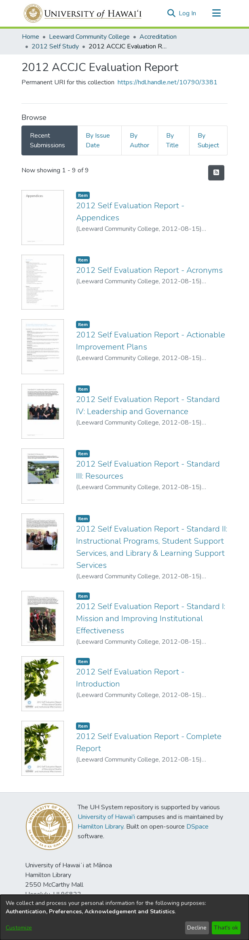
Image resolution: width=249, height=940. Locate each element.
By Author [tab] (139, 140)
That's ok (226, 928)
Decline (197, 928)
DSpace (197, 826)
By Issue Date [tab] (98, 140)
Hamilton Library (100, 826)
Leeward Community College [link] (89, 36)
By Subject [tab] (208, 140)
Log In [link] (188, 13)
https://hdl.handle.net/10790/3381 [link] (167, 82)
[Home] (83, 13)
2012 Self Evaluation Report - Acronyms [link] (149, 270)
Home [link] (30, 36)
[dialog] (124, 917)
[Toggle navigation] (216, 13)
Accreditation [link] (158, 36)
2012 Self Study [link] (55, 46)
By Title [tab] (172, 140)
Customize (19, 928)
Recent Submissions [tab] (47, 140)
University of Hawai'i (106, 816)
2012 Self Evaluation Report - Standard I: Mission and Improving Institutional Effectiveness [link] (150, 618)
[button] (171, 13)
